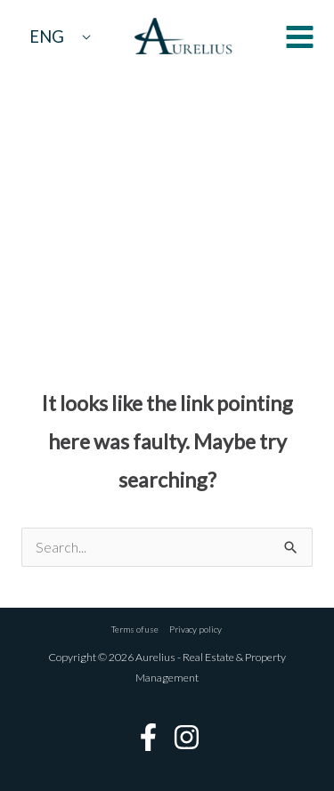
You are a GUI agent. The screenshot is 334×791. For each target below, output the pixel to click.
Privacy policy (196, 629)
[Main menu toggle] (299, 37)
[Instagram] (186, 737)
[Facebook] (148, 737)
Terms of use (135, 629)
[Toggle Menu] (86, 36)
